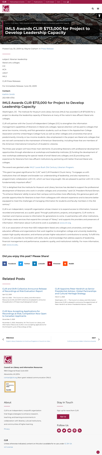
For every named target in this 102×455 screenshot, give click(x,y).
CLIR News (14, 23)
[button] (99, 15)
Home (7, 23)
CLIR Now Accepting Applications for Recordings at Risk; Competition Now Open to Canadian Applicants (24, 313)
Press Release (47, 49)
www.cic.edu (12, 245)
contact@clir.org (11, 378)
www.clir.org (65, 223)
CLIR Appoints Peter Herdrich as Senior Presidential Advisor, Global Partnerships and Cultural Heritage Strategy (75, 291)
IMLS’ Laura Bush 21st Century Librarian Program (52, 167)
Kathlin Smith (8, 94)
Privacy (7, 429)
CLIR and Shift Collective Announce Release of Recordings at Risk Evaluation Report (24, 290)
